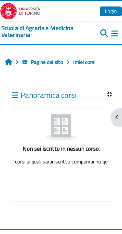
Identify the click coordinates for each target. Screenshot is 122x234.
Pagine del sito (42, 62)
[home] (40, 32)
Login (111, 11)
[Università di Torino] (20, 10)
